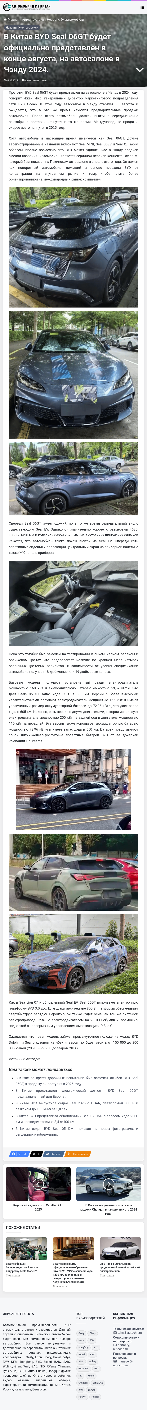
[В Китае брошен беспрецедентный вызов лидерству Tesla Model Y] (26, 1248)
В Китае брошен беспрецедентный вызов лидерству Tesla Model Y (22, 1267)
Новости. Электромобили (65, 19)
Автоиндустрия (33, 19)
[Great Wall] (83, 1369)
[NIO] (80, 1376)
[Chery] (92, 1333)
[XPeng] (91, 1376)
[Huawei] (82, 1397)
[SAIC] (81, 1362)
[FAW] (91, 1341)
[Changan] (83, 1383)
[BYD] (96, 1348)
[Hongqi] (95, 1397)
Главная (11, 19)
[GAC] (96, 1369)
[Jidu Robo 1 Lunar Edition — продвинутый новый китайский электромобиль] (120, 1248)
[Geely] (81, 1333)
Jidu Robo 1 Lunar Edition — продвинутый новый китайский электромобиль (120, 1267)
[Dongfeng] (83, 1348)
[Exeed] (81, 1355)
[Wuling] (92, 1362)
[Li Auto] (91, 1390)
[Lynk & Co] (98, 1383)
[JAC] (80, 1390)
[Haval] (81, 1341)
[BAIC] (92, 1355)
